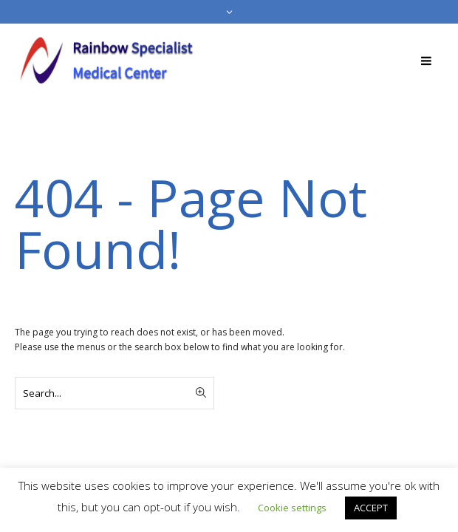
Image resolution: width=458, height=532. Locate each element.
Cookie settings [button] (292, 507)
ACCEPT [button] (371, 507)
